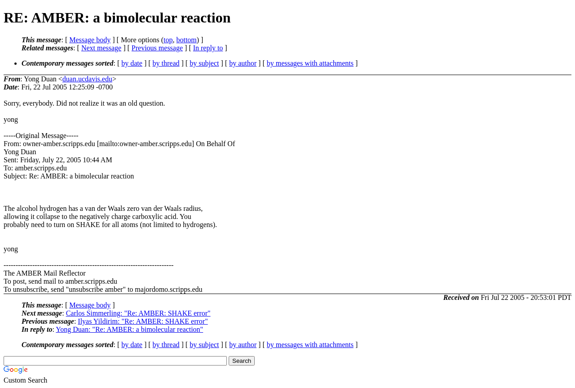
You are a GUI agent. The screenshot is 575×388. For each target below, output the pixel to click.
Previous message (157, 48)
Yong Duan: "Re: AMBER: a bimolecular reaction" (129, 329)
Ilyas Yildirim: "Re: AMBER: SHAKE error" (143, 321)
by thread (166, 63)
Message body (90, 40)
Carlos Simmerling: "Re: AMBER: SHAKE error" (138, 313)
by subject (204, 63)
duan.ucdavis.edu (87, 79)
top (168, 40)
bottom (186, 40)
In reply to (208, 48)
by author (243, 63)
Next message (101, 48)
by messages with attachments (310, 63)
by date (131, 63)
